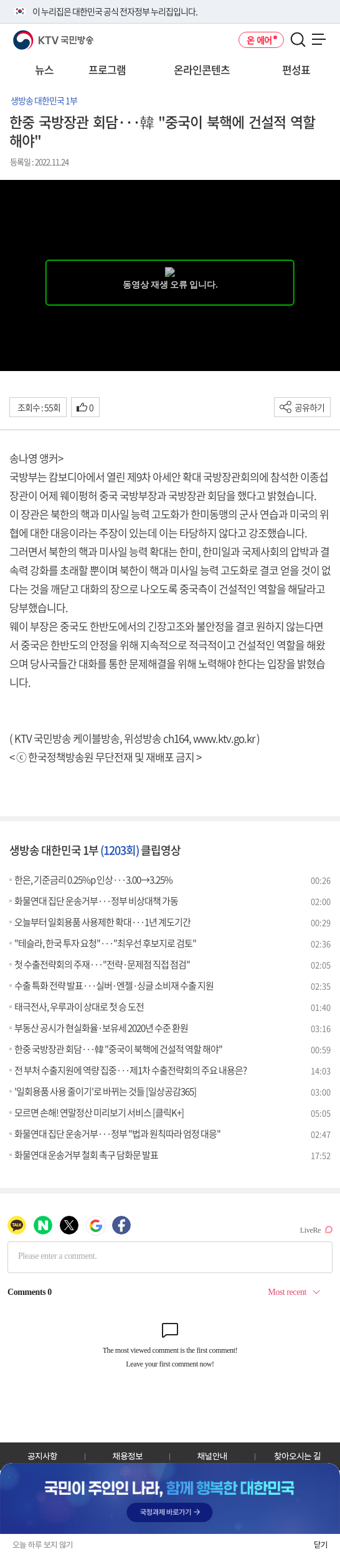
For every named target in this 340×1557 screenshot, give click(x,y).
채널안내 (212, 1456)
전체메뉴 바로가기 (0, 0)
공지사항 (42, 1456)
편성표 (296, 69)
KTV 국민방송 (35, 35)
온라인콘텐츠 (202, 69)
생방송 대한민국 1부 (44, 100)
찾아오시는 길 (297, 1456)
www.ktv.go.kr (224, 738)
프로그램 (107, 69)
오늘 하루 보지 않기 (42, 1545)
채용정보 (128, 1456)
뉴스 (44, 69)
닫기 (321, 1545)
